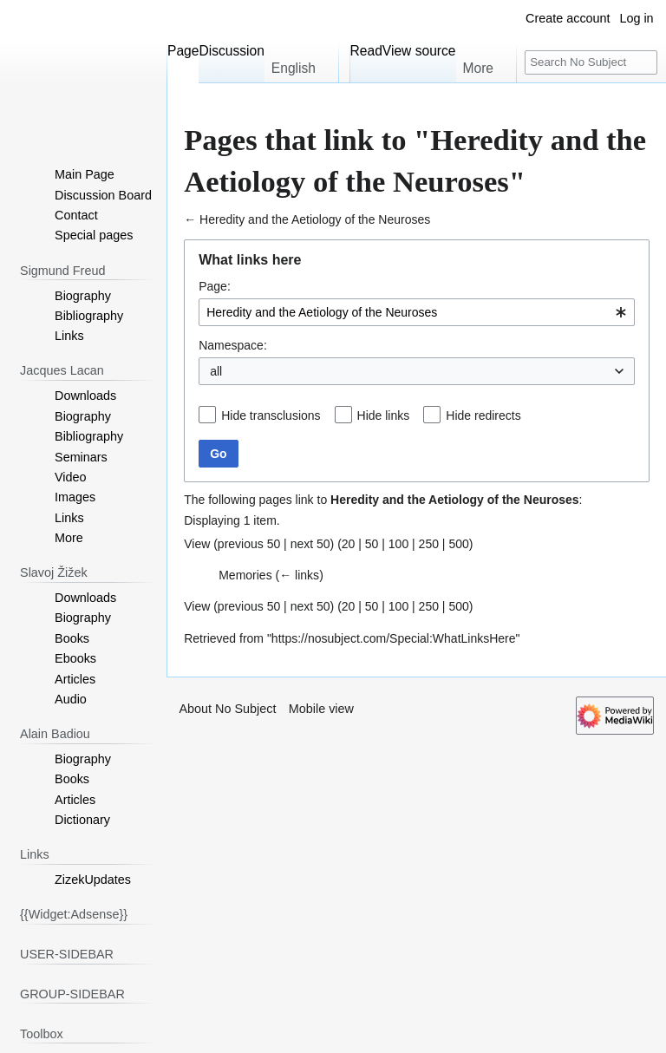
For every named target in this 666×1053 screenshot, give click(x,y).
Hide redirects (483, 415)
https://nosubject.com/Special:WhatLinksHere (393, 638)
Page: (215, 286)
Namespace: (233, 345)
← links (299, 575)
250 (429, 544)
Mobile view (321, 709)
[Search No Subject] (591, 62)
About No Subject (227, 709)
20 (349, 544)
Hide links (383, 415)
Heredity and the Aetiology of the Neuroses (314, 219)
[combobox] (417, 312)
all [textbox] (216, 371)
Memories (245, 575)
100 (398, 544)
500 (458, 544)
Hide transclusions (270, 415)
